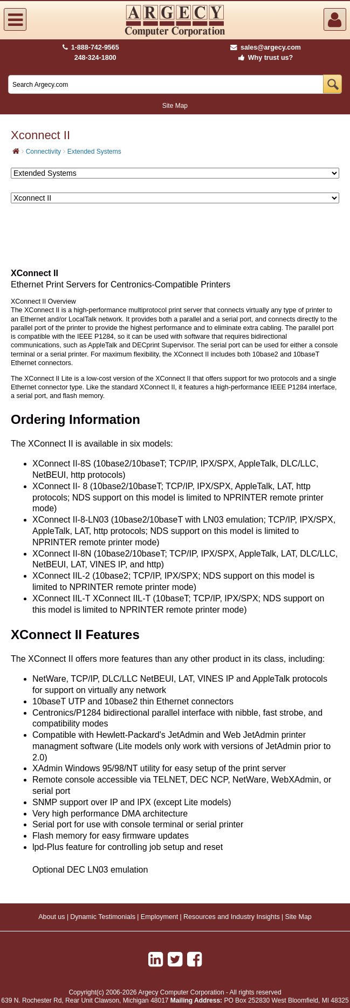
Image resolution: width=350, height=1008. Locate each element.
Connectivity (43, 151)
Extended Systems (94, 151)
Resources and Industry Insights (231, 917)
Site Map (175, 105)
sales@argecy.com (265, 47)
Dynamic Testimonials (102, 917)
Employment (159, 917)
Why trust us (263, 57)
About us (51, 917)
